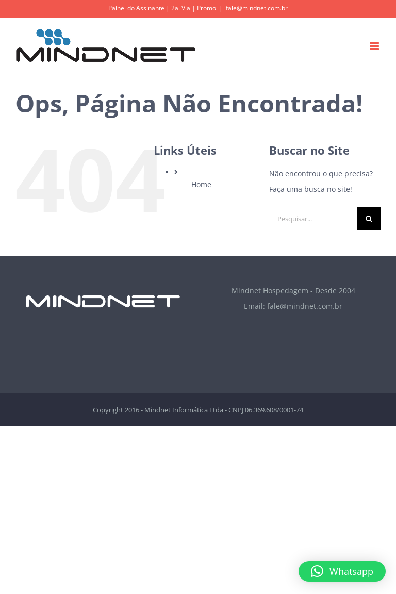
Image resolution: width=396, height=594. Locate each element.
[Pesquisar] (369, 218)
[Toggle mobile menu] (375, 46)
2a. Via (180, 8)
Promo (206, 8)
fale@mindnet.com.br (257, 8)
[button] (342, 571)
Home (201, 184)
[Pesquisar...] (313, 218)
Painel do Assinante (136, 8)
